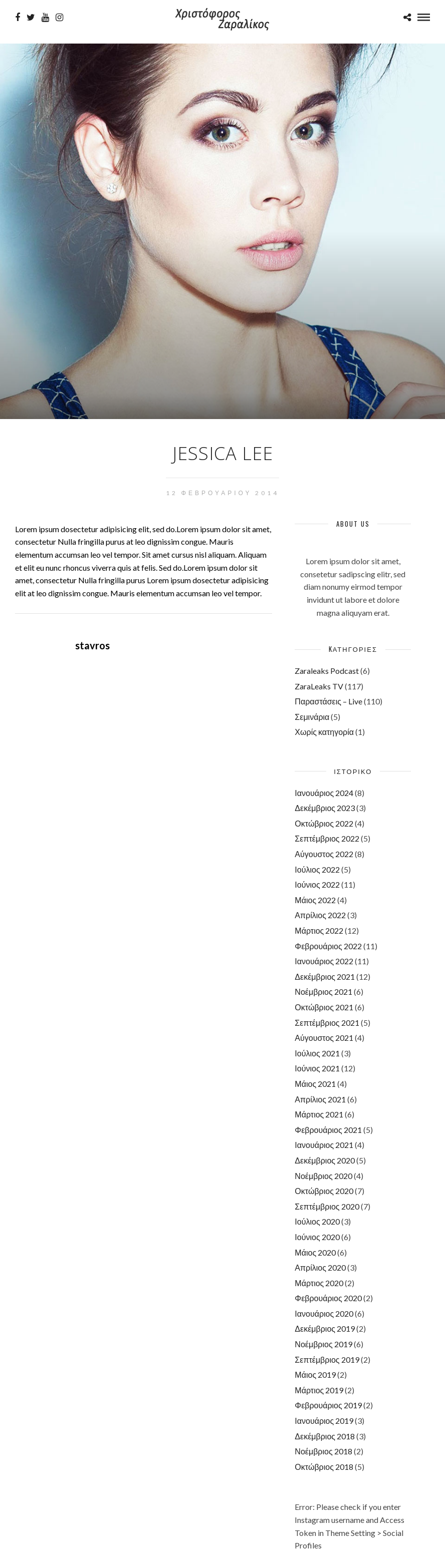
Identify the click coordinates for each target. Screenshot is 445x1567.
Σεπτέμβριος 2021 (327, 1022)
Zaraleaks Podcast (327, 670)
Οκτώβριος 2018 (324, 1466)
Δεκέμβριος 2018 (325, 1436)
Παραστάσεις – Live (328, 701)
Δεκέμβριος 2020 (325, 1160)
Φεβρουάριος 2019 (328, 1405)
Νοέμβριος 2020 (323, 1176)
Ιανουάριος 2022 (324, 961)
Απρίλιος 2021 (320, 1099)
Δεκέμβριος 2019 (325, 1328)
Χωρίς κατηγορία (324, 731)
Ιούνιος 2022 (317, 884)
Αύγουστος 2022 (324, 854)
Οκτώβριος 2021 (324, 1007)
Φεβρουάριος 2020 (328, 1298)
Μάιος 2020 (315, 1252)
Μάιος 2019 (315, 1374)
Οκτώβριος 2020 (324, 1191)
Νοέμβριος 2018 (323, 1451)
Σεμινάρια (312, 716)
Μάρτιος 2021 (319, 1114)
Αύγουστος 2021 (324, 1037)
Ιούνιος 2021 (317, 1068)
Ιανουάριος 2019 (324, 1420)
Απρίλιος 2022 (320, 915)
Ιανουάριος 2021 (324, 1144)
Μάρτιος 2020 (319, 1283)
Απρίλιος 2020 (320, 1267)
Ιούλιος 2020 (317, 1221)
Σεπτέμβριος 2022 (327, 838)
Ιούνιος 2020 (317, 1237)
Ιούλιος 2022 (317, 869)
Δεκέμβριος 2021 (325, 976)
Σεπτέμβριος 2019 (327, 1359)
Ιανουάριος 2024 (324, 793)
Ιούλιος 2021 (317, 1053)
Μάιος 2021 (315, 1083)
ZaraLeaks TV (319, 686)
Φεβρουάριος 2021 (328, 1129)
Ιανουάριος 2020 (324, 1313)
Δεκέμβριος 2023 (325, 808)
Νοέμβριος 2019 (323, 1344)
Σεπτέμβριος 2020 (327, 1206)
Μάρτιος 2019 (319, 1390)
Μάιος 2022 (315, 900)
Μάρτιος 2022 (319, 930)
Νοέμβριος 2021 (323, 991)
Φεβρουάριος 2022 (328, 946)
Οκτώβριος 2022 (324, 823)
